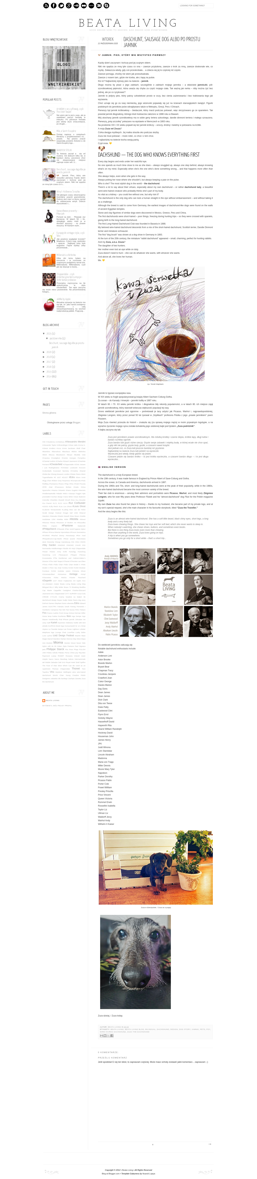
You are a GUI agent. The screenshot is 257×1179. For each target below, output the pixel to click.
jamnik (195, 1029)
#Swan (45, 552)
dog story (184, 1029)
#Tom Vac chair (55, 568)
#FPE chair (47, 487)
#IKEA (65, 493)
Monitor (67, 643)
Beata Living (128, 23)
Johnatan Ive (80, 619)
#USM (70, 568)
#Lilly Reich (53, 506)
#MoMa (74, 519)
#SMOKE (61, 545)
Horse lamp (47, 616)
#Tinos (44, 565)
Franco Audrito (53, 613)
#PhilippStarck (49, 529)
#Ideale (59, 493)
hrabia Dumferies (59, 616)
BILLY (51, 587)
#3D (44, 442)
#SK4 (77, 542)
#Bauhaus (66, 452)
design (174, 1029)
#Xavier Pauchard (77, 577)
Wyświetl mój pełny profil (57, 706)
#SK (72, 542)
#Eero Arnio (80, 477)
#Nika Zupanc (49, 526)
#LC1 (55, 503)
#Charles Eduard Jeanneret (66, 461)
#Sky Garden (49, 545)
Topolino (45, 672)
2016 (49, 367)
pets (202, 1029)
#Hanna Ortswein (58, 490)
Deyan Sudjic (62, 600)
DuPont (45, 603)
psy (208, 1029)
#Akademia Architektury (55, 442)
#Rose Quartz (69, 539)
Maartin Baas (80, 636)
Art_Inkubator (47, 584)
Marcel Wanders (54, 639)
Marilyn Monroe (66, 639)
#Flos (71, 484)
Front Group (63, 613)
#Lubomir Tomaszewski (51, 510)
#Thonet (66, 561)
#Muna (52, 523)
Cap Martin (47, 590)
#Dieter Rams (75, 474)
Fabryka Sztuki (63, 607)
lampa (60, 629)
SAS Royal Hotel (68, 662)
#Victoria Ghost (78, 571)
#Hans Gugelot (72, 490)
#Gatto (76, 487)
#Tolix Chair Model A (72, 565)
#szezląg (72, 552)
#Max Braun (74, 516)
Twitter (61, 5)
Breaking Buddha (78, 587)
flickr (84, 5)
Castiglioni (67, 590)
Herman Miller (80, 613)
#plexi (83, 529)
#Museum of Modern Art (66, 523)
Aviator (56, 584)
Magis (44, 639)
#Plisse (45, 532)
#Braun (69, 455)
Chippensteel (59, 594)
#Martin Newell (63, 516)
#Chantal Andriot (48, 461)
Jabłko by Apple (63, 299)
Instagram (99, 5)
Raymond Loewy (49, 656)
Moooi (73, 643)
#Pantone (67, 525)
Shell (77, 662)
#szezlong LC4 (49, 555)
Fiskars (82, 610)
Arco (83, 581)
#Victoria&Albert (48, 574)
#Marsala (53, 516)
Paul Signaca (80, 646)
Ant (74, 581)
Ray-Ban (82, 653)
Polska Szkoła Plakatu (55, 653)
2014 (49, 376)
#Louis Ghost (79, 506)
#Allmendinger (62, 445)
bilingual (150, 1029)
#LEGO (45, 506)
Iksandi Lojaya (148, 1174)
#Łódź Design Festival (51, 513)
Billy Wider (59, 587)
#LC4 (65, 503)
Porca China (69, 653)
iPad (60, 619)
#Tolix (50, 565)
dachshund (163, 1029)
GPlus (69, 5)
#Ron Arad (80, 535)
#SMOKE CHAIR (73, 545)
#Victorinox (62, 574)
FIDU (77, 610)
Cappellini (57, 590)
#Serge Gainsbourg (62, 542)
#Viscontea (46, 577)
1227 (55, 581)
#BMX (44, 455)
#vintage (73, 574)
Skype (106, 5)
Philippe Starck (55, 649)
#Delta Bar (46, 474)
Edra (76, 603)
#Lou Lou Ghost (65, 506)
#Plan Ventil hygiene (72, 529)
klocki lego (60, 626)
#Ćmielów (74, 471)
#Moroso (45, 523)
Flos (44, 613)
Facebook (54, 5)
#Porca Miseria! (54, 532)
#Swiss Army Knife (58, 552)
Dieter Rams (73, 600)
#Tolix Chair (58, 565)
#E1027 (65, 477)
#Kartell (61, 500)
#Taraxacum (63, 555)
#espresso (66, 481)
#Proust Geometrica (77, 532)
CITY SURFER (71, 594)
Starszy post (209, 1144)
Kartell (54, 622)
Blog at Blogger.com (111, 1174)
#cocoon (82, 468)
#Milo (66, 519)
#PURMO (46, 535)
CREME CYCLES (49, 597)
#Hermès (81, 490)
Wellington (67, 672)
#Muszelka (81, 523)
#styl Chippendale (78, 548)
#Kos (73, 500)
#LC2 (60, 503)
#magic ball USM (70, 513)
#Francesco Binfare (63, 487)
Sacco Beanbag (61, 659)
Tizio (83, 669)
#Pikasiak (60, 529)
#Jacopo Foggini (75, 493)
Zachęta (71, 678)
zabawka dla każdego (59, 678)
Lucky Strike (80, 632)
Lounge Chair (60, 632)
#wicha (63, 577)
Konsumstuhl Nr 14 (72, 626)
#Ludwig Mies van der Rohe (74, 510)
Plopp (76, 649)
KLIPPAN (51, 626)
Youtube (76, 5)
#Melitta (60, 519)
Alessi (60, 581)
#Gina (83, 487)
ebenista (70, 603)
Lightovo (76, 629)
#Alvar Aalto (73, 445)
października (56, 338)
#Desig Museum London (60, 474)
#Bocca (51, 455)
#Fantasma (53, 484)
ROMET (61, 656)
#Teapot (74, 555)
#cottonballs (47, 471)
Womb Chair (58, 675)
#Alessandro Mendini (75, 441)
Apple (78, 581)
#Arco (59, 448)
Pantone (70, 646)
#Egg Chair (46, 481)
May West (77, 639)
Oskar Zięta (62, 646)
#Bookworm (60, 455)
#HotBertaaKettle (48, 493)
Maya (83, 639)
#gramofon (46, 490)
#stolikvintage (57, 548)
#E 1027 (57, 477)
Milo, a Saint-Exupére (66, 131)
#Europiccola (76, 481)
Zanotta (78, 678)
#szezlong (81, 552)
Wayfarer (58, 672)
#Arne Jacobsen (68, 448)
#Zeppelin (47, 580)
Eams (64, 603)
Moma (58, 642)
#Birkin (74, 452)
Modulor (49, 643)
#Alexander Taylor (49, 445)
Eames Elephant (55, 603)
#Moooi (82, 519)
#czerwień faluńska (61, 471)
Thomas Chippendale (61, 669)
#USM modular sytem (61, 571)
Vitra (52, 672)
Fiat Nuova (70, 610)
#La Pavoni (47, 503)
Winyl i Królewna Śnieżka (68, 191)
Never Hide (80, 643)
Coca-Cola (81, 594)
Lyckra (49, 636)
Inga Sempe (76, 616)
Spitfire (82, 662)
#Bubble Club (79, 455)
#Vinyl (83, 574)
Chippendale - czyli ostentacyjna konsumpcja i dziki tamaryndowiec (69, 277)
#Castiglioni (55, 458)
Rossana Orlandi (73, 656)
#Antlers (52, 448)
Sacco (51, 659)
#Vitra (56, 577)
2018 (49, 357)
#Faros (61, 484)
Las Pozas (68, 629)
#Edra (72, 477)
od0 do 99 (52, 646)
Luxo (44, 636)
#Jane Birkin (68, 497)
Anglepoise (67, 581)
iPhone (65, 619)
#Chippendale (68, 464)
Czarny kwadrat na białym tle (72, 597)
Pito (66, 649)
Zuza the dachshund (138, 1032)
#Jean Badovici (79, 497)
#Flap (66, 484)
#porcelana (65, 532)
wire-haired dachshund (113, 1032)
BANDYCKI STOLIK (64, 150)
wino (74, 672)
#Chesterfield (56, 464)
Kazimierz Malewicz (65, 623)
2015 (49, 372)
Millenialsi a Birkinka (66, 255)
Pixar (71, 649)
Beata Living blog (134, 1029)
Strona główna (49, 413)
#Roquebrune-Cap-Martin (52, 539)
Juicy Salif (46, 623)
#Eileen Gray (57, 481)
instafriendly (53, 619)
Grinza (71, 613)
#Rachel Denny (57, 535)
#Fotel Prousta (79, 484)
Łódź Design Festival (63, 635)
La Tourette (52, 629)
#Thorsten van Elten (77, 561)
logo (52, 632)
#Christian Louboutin (69, 468)
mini (44, 643)
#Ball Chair (80, 448)
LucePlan (70, 632)
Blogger (76, 422)
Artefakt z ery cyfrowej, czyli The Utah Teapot (70, 110)
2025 (49, 333)
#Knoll (67, 500)
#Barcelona (56, 452)
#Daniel (82, 471)
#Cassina (46, 458)
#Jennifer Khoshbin (49, 500)
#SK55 (82, 542)
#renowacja (70, 535)
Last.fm (91, 5)
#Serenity (50, 542)
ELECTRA (52, 607)
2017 (49, 362)
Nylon (44, 646)
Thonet (76, 668)
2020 (49, 352)
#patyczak (81, 526)
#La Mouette (80, 500)
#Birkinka (81, 452)
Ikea (69, 616)
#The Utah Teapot (55, 561)
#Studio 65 (66, 548)
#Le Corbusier (77, 502)
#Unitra (65, 568)
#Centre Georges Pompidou (73, 458)
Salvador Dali (56, 662)
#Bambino (46, 452)
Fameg (73, 607)
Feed (46, 5)
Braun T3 (67, 587)
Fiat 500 (62, 610)
